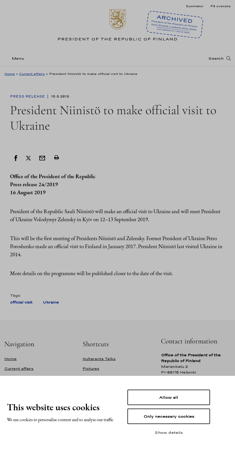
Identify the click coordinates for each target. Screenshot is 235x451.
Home (9, 74)
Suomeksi (194, 6)
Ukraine (51, 302)
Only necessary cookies (168, 416)
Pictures (91, 368)
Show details (169, 432)
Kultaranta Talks (99, 358)
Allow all (168, 397)
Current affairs (32, 74)
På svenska (220, 6)
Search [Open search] (216, 58)
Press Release (28, 96)
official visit (21, 302)
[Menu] (16, 58)
